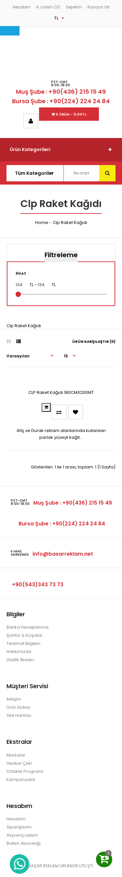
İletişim (14, 699)
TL (56, 18)
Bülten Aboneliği (24, 843)
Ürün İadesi (18, 707)
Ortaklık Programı (25, 771)
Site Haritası (19, 715)
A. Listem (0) (48, 7)
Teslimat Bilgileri (23, 643)
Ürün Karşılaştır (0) (93, 341)
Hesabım (22, 7)
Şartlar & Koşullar (25, 635)
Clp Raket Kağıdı (69, 222)
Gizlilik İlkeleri (20, 660)
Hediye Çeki (19, 763)
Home (41, 222)
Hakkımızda (19, 651)
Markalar (16, 755)
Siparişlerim (19, 827)
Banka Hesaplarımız (28, 627)
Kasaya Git (99, 7)
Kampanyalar (21, 779)
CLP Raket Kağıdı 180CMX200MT (61, 392)
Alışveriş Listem (22, 835)
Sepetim (74, 7)
